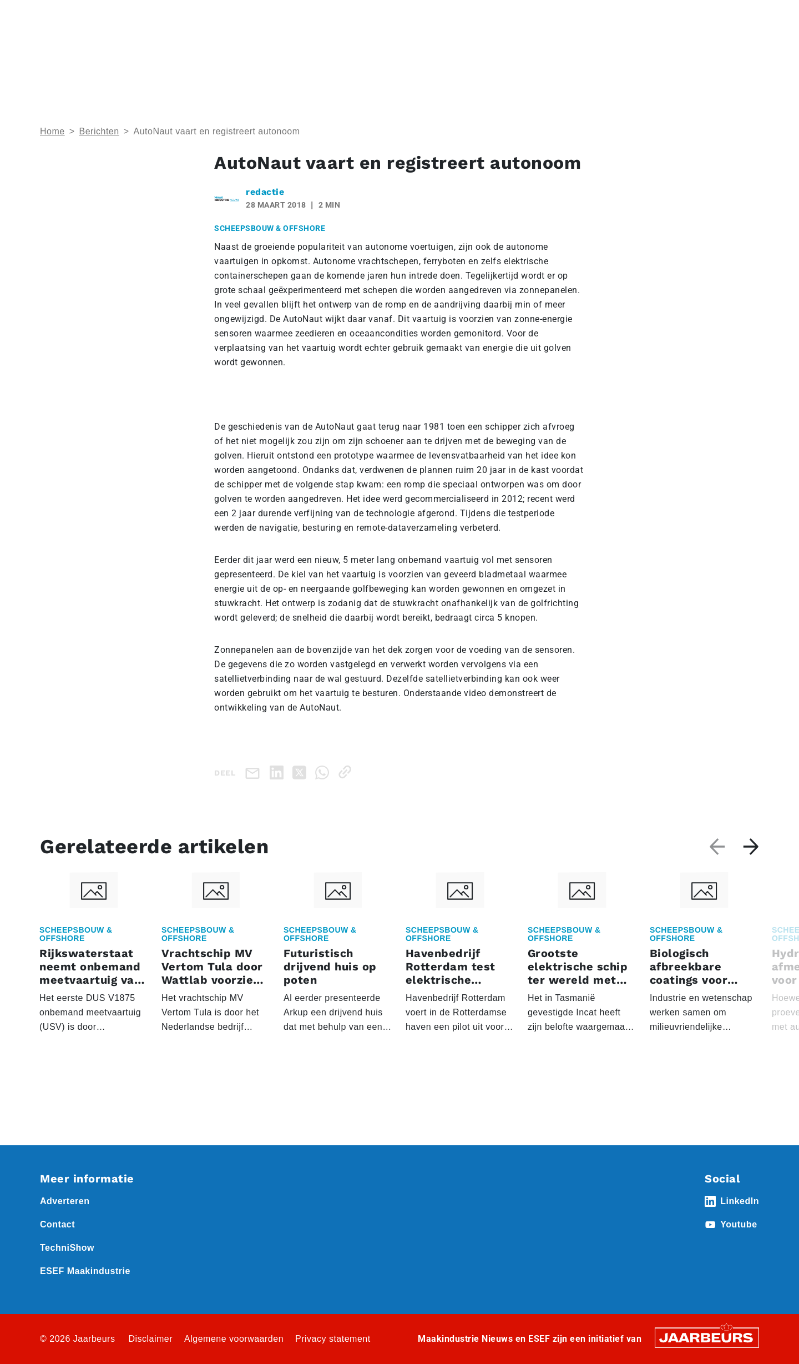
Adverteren (462, 16)
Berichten (99, 131)
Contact (559, 16)
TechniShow (67, 1247)
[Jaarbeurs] (707, 1337)
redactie (265, 192)
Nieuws (207, 16)
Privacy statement (333, 1338)
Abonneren (514, 16)
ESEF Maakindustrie (85, 1271)
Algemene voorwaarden (234, 1338)
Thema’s (643, 56)
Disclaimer (150, 1338)
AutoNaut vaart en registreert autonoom (216, 131)
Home (51, 16)
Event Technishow (154, 16)
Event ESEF (91, 16)
